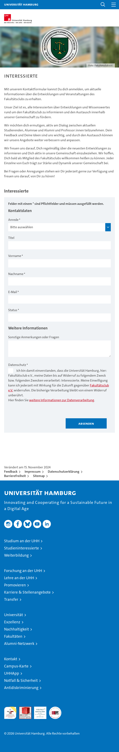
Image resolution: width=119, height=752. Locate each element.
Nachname (15, 274)
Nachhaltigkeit (16, 629)
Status (12, 310)
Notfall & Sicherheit (21, 680)
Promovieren (15, 585)
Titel (11, 238)
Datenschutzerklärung (63, 471)
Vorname (14, 256)
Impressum (33, 471)
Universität (13, 614)
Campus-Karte (16, 666)
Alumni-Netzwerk (19, 643)
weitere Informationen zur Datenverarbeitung (61, 400)
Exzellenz (12, 622)
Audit (23, 709)
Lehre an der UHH (19, 577)
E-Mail (12, 292)
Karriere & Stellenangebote (27, 592)
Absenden (86, 423)
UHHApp (11, 673)
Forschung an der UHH (23, 570)
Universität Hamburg (21, 4)
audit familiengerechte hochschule (10, 713)
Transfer (11, 599)
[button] (103, 4)
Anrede (13, 220)
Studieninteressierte (21, 548)
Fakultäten (13, 636)
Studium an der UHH (21, 540)
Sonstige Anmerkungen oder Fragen (33, 337)
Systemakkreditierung (55, 709)
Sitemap (39, 476)
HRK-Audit (38, 711)
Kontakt (10, 658)
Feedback (10, 471)
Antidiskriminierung (21, 687)
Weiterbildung (16, 555)
